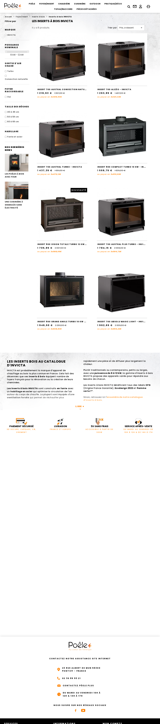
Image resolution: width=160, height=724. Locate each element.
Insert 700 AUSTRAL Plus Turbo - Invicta (122, 244)
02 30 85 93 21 (71, 678)
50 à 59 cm (13, 116)
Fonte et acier (14, 136)
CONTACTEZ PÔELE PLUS (78, 685)
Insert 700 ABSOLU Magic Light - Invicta (122, 321)
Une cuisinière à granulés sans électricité (16, 195)
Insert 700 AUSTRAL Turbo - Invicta (59, 167)
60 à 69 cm (13, 121)
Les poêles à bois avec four (16, 166)
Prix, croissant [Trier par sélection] (131, 27)
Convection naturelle (16, 79)
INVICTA (11, 35)
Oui (9, 96)
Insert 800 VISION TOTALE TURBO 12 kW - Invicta (67, 244)
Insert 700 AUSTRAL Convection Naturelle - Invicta (70, 89)
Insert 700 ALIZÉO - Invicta (114, 89)
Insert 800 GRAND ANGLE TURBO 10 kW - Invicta (66, 321)
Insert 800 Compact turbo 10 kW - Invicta (124, 167)
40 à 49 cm (13, 112)
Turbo (10, 71)
